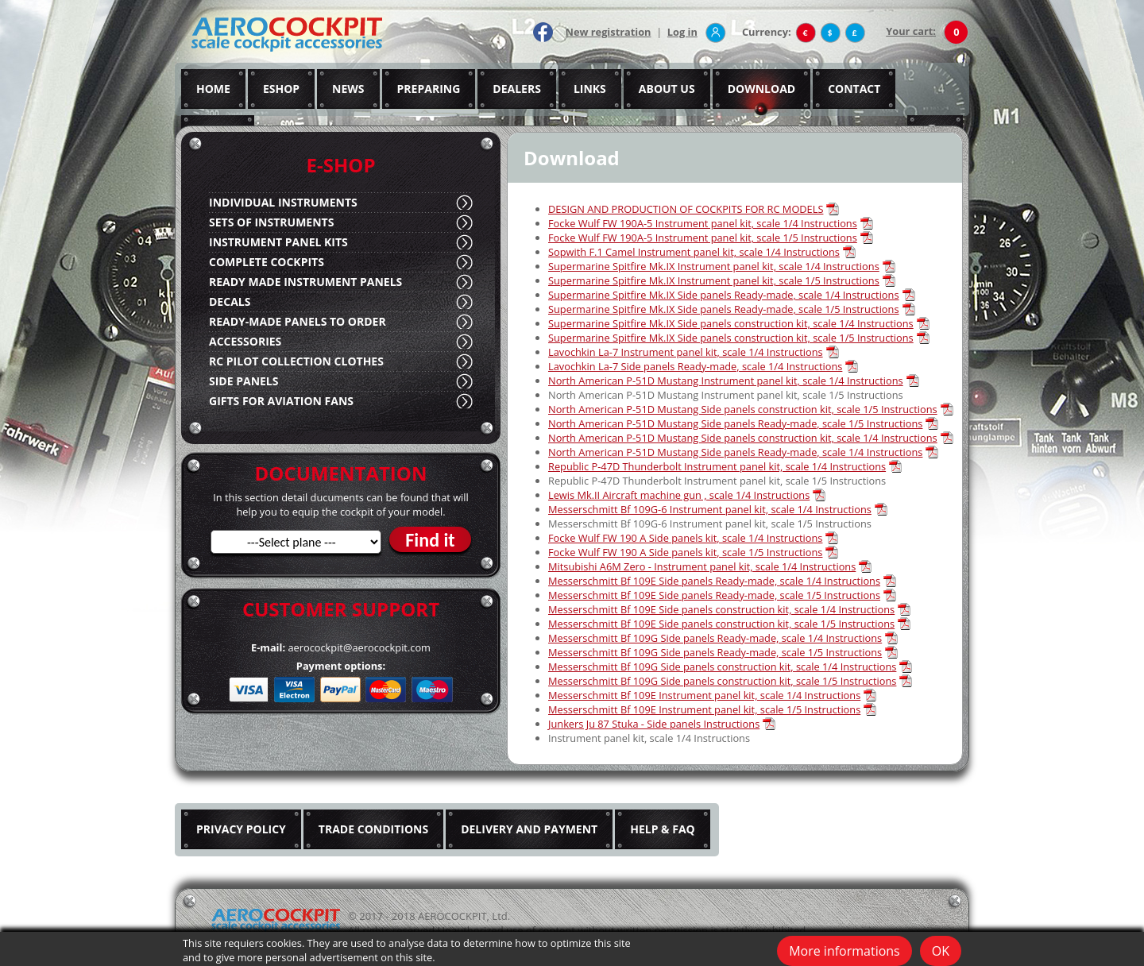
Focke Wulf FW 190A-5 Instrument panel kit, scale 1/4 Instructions (702, 223)
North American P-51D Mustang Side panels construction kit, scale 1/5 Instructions (742, 409)
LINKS (590, 88)
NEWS (348, 88)
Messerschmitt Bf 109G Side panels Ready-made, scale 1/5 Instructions (715, 652)
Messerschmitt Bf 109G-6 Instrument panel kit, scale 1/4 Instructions (710, 509)
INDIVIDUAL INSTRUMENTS (283, 202)
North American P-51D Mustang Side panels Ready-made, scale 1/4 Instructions (735, 452)
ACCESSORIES (245, 341)
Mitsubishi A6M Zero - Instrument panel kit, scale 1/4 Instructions (702, 566)
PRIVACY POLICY (241, 829)
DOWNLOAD (762, 88)
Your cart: (911, 31)
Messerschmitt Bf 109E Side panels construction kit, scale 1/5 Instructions (721, 623)
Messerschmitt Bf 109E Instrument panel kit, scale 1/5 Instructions (704, 709)
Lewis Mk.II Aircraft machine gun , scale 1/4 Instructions (679, 495)
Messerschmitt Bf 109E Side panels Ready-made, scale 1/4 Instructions (714, 581)
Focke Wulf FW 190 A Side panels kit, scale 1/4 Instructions (685, 538)
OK (940, 951)
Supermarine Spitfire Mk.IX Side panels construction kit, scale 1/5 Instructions (731, 337)
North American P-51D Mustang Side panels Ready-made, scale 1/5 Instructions (735, 423)
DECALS (229, 301)
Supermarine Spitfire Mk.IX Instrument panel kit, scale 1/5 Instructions (713, 280)
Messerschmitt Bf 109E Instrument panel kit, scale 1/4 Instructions (704, 695)
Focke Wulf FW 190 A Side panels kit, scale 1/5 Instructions (685, 552)
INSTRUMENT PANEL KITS (278, 241)
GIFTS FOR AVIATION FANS (281, 400)
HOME (213, 88)
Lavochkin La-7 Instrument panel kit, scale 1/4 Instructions (685, 352)
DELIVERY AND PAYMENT (529, 829)
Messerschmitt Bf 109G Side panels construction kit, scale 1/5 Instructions (722, 681)
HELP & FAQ (662, 829)
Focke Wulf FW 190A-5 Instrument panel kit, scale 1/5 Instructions (702, 237)
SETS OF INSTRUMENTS (271, 222)
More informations (844, 951)
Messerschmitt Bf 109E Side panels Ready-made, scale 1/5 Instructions (714, 595)
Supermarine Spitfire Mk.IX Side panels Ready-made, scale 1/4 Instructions (723, 295)
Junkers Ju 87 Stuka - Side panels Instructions (653, 724)
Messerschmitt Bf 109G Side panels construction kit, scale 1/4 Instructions (722, 666)
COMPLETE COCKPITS (266, 261)
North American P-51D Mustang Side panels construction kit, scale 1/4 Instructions (742, 438)
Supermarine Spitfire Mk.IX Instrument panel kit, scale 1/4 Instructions (713, 266)
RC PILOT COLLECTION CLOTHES (296, 361)
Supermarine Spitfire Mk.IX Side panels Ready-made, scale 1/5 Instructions (723, 309)
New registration (608, 32)
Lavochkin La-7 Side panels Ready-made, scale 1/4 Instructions (695, 366)
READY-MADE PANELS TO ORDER (297, 321)
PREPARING (429, 88)
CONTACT (854, 88)
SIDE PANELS (243, 380)
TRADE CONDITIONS (373, 829)
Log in (682, 32)
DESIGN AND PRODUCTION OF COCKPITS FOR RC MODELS (685, 209)
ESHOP (281, 88)
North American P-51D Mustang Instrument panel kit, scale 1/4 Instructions (725, 380)
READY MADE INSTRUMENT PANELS (305, 281)
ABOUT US (667, 88)
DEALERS (517, 88)
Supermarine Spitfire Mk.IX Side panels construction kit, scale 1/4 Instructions (731, 323)
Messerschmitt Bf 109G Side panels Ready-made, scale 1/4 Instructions (715, 638)
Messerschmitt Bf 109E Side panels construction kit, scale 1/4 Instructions (721, 609)
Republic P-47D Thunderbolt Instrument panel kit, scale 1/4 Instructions (717, 466)
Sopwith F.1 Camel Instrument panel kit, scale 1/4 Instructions (694, 252)
